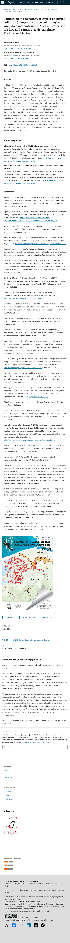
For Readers (8, 792)
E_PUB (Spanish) (47, 617)
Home (6, 9)
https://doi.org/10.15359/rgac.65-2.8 (22, 65)
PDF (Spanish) (11, 617)
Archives (14, 9)
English (7, 770)
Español (7, 773)
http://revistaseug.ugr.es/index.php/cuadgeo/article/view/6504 (40, 243)
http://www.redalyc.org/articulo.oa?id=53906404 (23, 368)
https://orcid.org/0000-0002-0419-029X (17, 48)
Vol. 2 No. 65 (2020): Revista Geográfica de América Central (40, 9)
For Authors (8, 795)
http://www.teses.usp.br (38, 396)
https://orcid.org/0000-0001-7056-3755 (17, 58)
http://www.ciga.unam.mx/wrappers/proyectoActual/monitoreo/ (29, 440)
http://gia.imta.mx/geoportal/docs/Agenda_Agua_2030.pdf (27, 298)
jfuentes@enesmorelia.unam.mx (50, 180)
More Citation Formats (12, 747)
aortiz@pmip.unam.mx (52, 158)
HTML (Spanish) (29, 617)
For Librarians (9, 799)
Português (8, 777)
